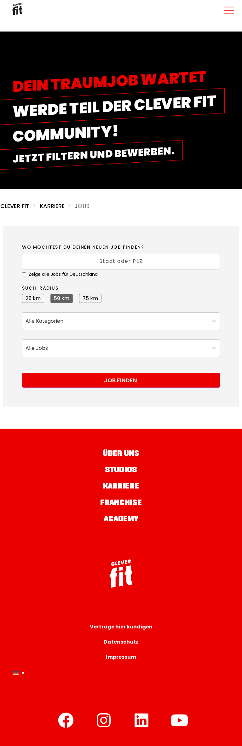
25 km (33, 298)
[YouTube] (179, 720)
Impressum (121, 657)
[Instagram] (104, 720)
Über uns (121, 454)
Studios (121, 470)
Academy (121, 519)
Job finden (120, 380)
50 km (61, 298)
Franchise (121, 503)
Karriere (52, 206)
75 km (90, 298)
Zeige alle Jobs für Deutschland (60, 274)
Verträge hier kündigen (121, 626)
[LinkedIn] (141, 720)
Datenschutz (121, 641)
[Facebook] (66, 720)
